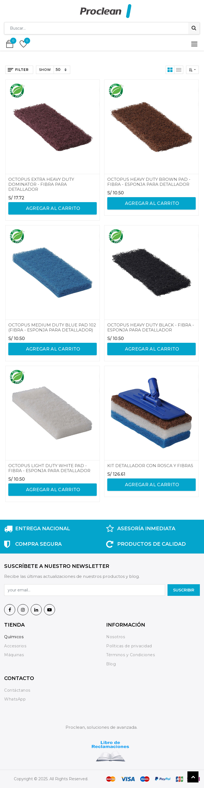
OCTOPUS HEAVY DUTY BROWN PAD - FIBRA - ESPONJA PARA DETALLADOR (148, 182)
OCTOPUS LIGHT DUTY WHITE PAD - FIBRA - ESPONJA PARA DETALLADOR (49, 468)
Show (45, 70)
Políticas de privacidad (129, 645)
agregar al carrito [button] (52, 208)
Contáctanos (17, 690)
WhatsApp (15, 699)
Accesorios (15, 645)
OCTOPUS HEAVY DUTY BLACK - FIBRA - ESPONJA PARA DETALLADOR (150, 327)
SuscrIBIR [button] (183, 590)
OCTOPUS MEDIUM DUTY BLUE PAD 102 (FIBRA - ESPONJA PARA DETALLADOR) (52, 327)
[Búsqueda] (194, 28)
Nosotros (116, 636)
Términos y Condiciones (130, 654)
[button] (192, 70)
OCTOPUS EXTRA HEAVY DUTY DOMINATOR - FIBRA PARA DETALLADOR (41, 184)
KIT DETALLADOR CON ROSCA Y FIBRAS (150, 465)
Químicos (13, 636)
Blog (111, 663)
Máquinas (14, 654)
